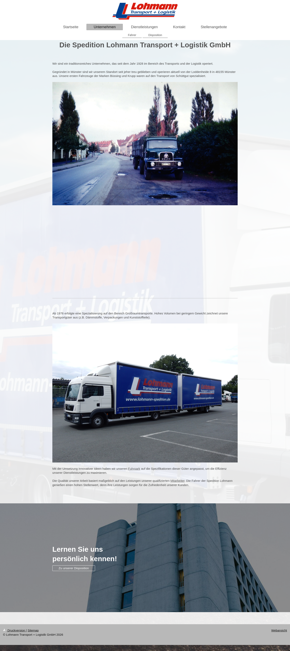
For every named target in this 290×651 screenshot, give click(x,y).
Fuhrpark (134, 468)
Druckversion (14, 630)
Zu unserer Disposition (74, 568)
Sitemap (33, 630)
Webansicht (279, 630)
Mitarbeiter (177, 480)
